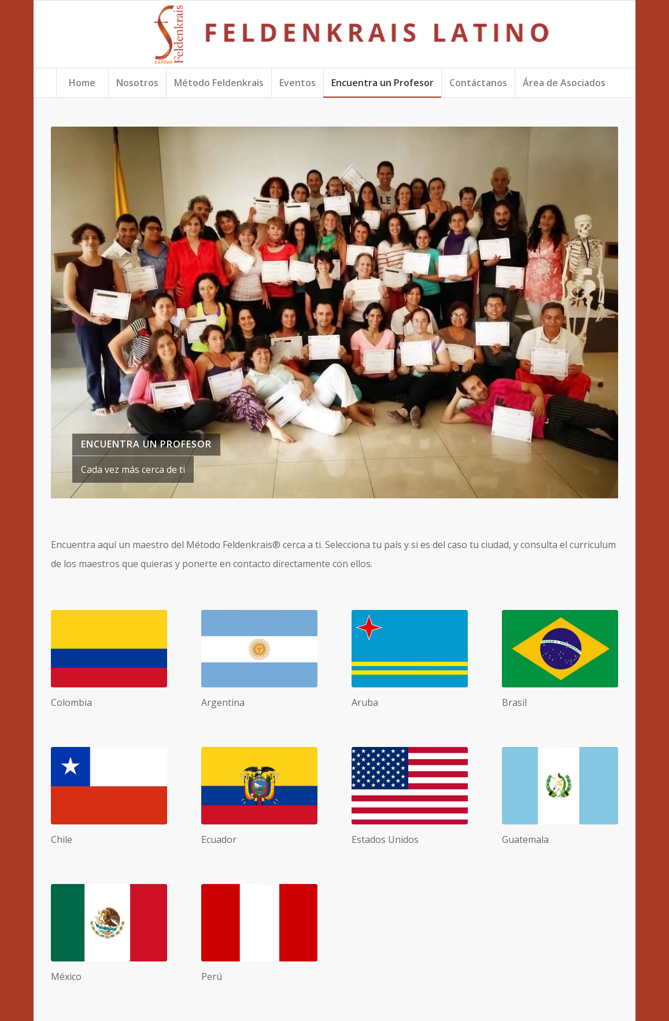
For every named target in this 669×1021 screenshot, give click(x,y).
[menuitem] (82, 82)
